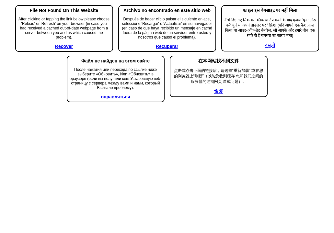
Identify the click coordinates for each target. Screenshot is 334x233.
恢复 (218, 91)
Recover (64, 46)
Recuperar (167, 46)
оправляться (115, 96)
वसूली (270, 45)
